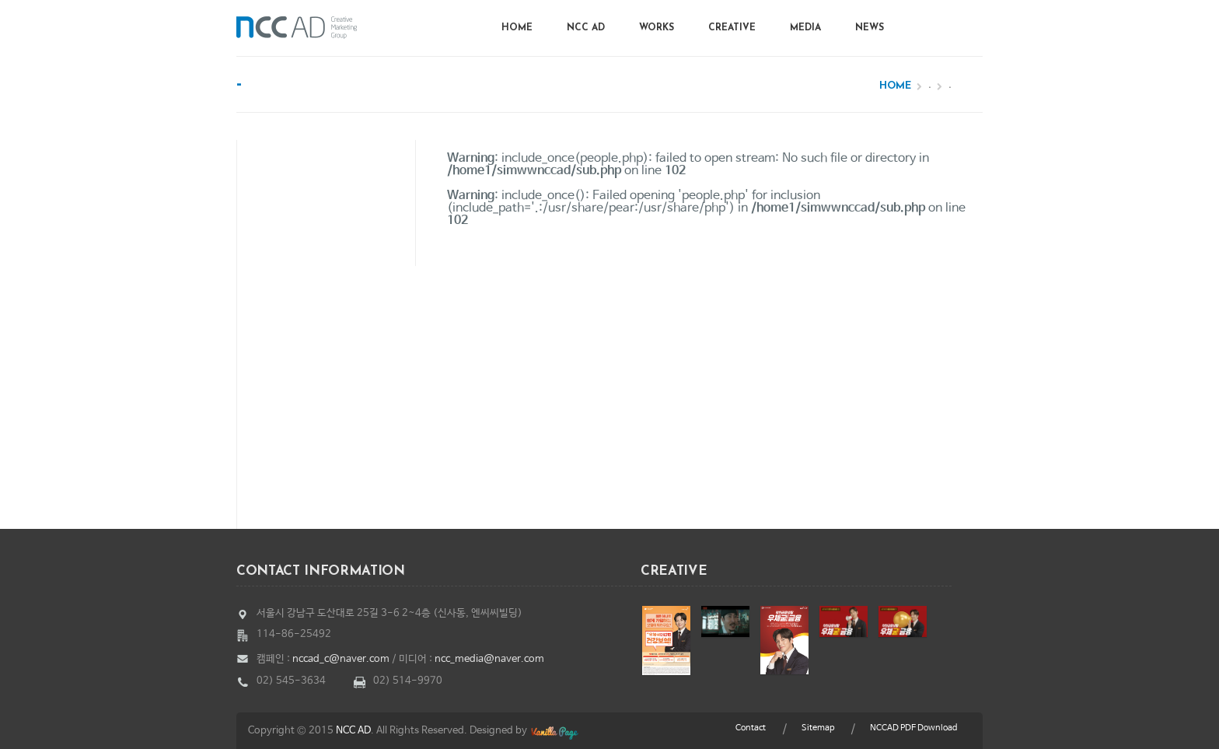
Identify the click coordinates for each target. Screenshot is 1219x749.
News (869, 28)
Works (656, 28)
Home (517, 28)
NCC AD (586, 28)
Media (805, 28)
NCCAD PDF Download (913, 728)
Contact (750, 728)
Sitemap (818, 728)
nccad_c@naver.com (340, 659)
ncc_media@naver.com (489, 659)
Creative (732, 28)
